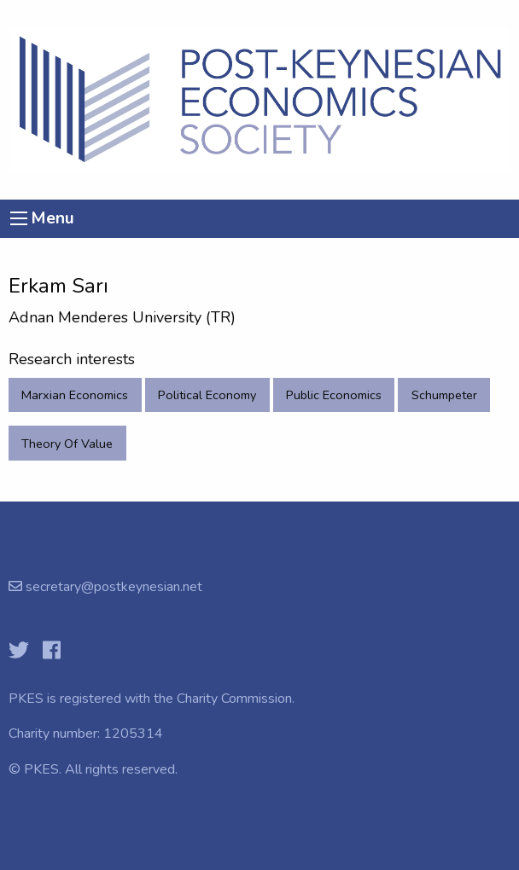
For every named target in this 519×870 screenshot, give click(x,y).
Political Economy (207, 394)
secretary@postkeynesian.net (112, 586)
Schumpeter (444, 394)
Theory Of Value (67, 443)
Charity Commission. (235, 698)
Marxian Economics (74, 394)
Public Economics (334, 394)
